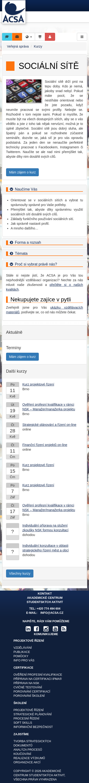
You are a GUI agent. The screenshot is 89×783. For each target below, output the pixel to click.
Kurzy (38, 46)
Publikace (22, 652)
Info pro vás (24, 660)
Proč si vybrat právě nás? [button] (36, 264)
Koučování (22, 754)
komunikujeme (46, 634)
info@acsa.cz (51, 612)
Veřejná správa (18, 46)
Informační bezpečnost (33, 727)
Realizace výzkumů (29, 758)
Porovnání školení (29, 695)
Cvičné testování (28, 687)
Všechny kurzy (19, 573)
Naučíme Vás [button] (26, 189)
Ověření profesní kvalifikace (38, 674)
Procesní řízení (26, 718)
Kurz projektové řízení (38, 384)
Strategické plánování (33, 714)
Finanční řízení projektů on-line (44, 445)
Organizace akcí (27, 762)
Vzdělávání (23, 647)
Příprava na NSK (26, 683)
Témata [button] (21, 253)
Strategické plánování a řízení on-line (49, 425)
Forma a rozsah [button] (28, 242)
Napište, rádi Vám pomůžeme (46, 621)
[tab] (45, 189)
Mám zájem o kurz (22, 172)
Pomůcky (21, 656)
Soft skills (23, 722)
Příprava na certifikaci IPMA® (38, 679)
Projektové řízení (29, 710)
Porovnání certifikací (32, 691)
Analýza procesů (28, 749)
